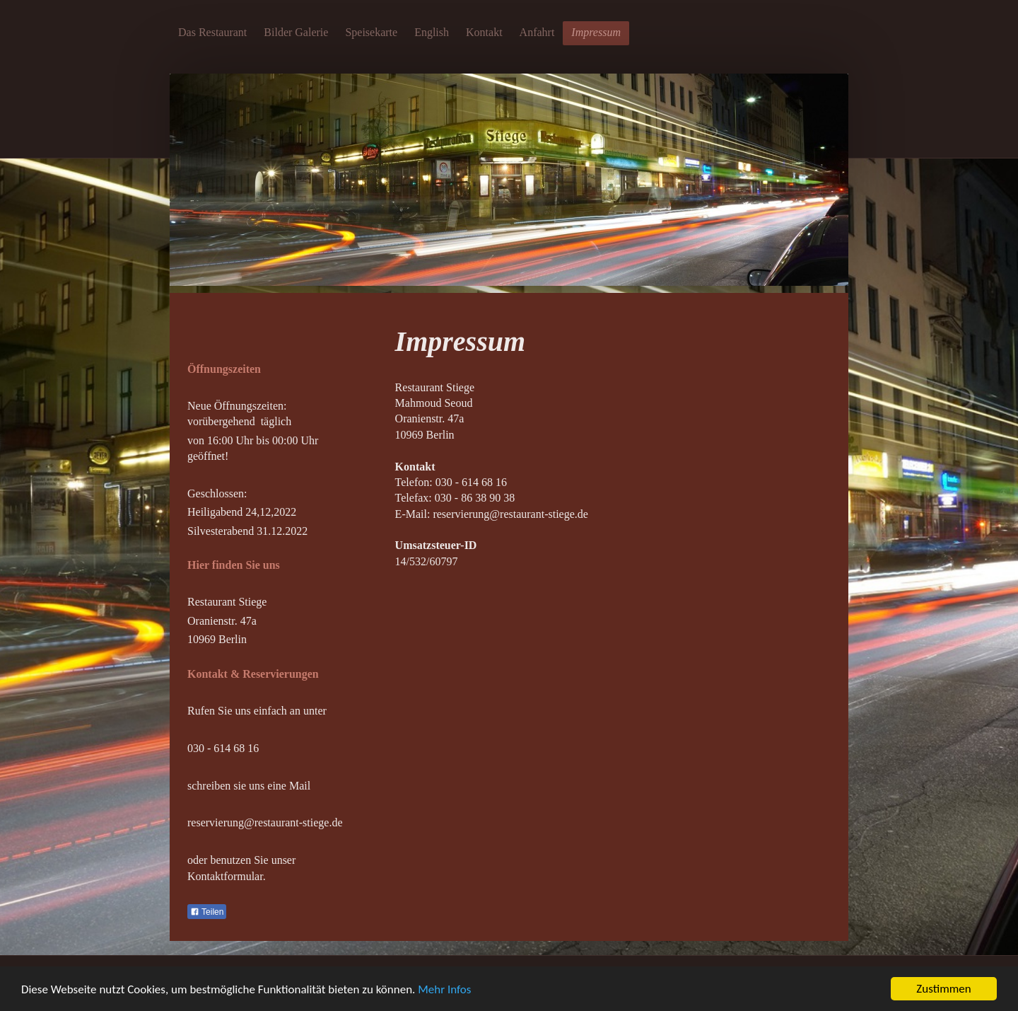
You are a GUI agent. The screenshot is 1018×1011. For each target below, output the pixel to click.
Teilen (206, 912)
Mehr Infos (444, 989)
